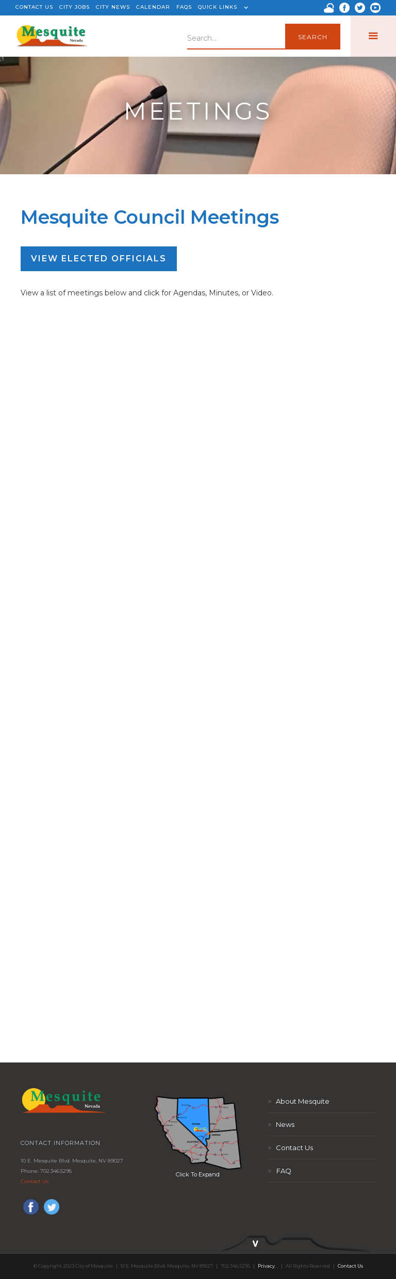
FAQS (184, 7)
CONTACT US (34, 7)
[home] (52, 36)
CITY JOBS (74, 7)
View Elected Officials (99, 258)
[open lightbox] (198, 1132)
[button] (222, 7)
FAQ (279, 1171)
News (281, 1124)
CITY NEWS (113, 7)
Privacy (266, 1266)
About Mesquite (298, 1101)
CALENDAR (153, 7)
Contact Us (34, 1181)
